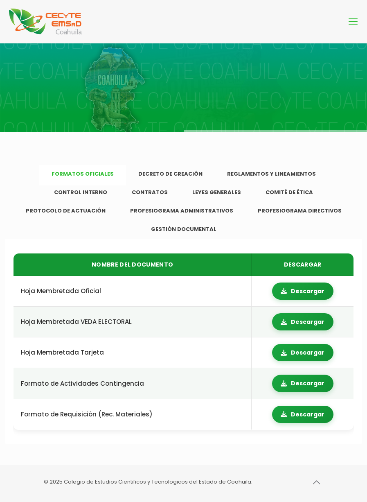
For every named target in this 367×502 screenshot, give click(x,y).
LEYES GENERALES (216, 192)
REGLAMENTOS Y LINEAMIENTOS (271, 174)
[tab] (82, 174)
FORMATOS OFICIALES (83, 174)
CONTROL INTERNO (80, 192)
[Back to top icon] (315, 482)
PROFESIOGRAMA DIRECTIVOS (300, 211)
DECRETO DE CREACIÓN (170, 174)
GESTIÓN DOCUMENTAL (183, 229)
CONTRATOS (150, 192)
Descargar (302, 291)
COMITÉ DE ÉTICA (289, 192)
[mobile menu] (354, 22)
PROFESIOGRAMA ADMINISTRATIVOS (181, 211)
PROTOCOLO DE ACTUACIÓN (66, 211)
